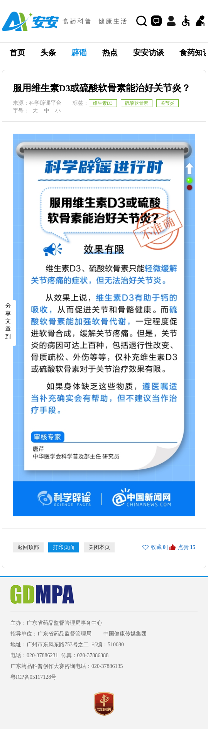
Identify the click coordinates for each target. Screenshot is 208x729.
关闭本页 (99, 547)
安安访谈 (148, 52)
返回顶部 (28, 547)
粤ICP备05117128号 (33, 677)
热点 (110, 52)
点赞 (183, 547)
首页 (17, 52)
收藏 (156, 547)
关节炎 (167, 103)
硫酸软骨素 (136, 103)
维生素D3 (103, 103)
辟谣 (79, 52)
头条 (48, 52)
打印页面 (63, 547)
